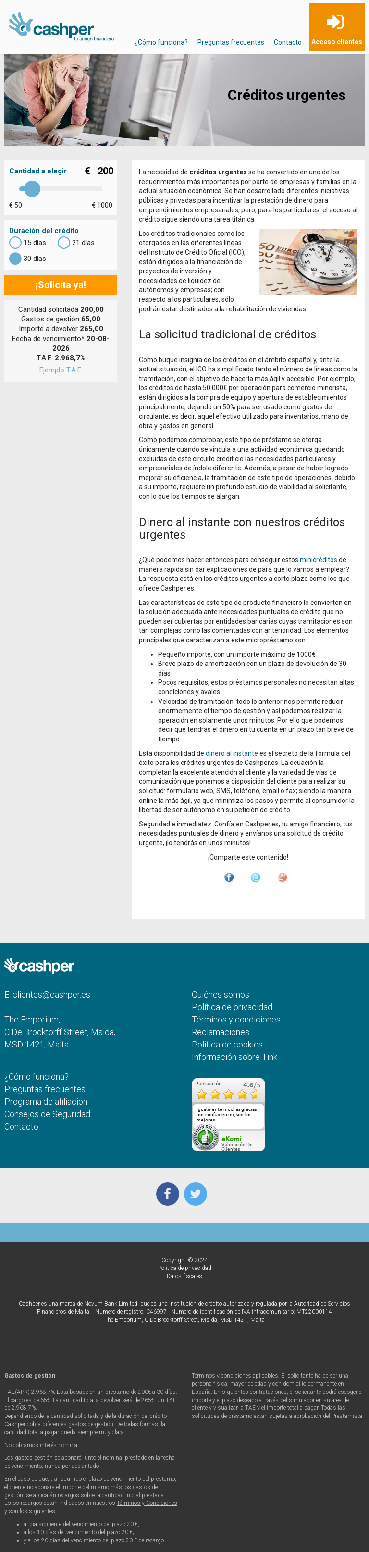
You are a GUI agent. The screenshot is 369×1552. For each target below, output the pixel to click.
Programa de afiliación (45, 1101)
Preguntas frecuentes (230, 42)
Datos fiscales (184, 1276)
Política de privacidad (232, 1007)
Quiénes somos (220, 994)
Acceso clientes (336, 42)
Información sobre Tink (234, 1057)
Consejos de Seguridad (47, 1114)
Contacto (288, 42)
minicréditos (318, 560)
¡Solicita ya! (61, 285)
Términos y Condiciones (147, 1503)
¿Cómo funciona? (161, 42)
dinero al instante (232, 753)
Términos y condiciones (236, 1019)
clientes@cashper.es (51, 994)
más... (254, 1125)
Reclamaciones (220, 1032)
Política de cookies (227, 1044)
